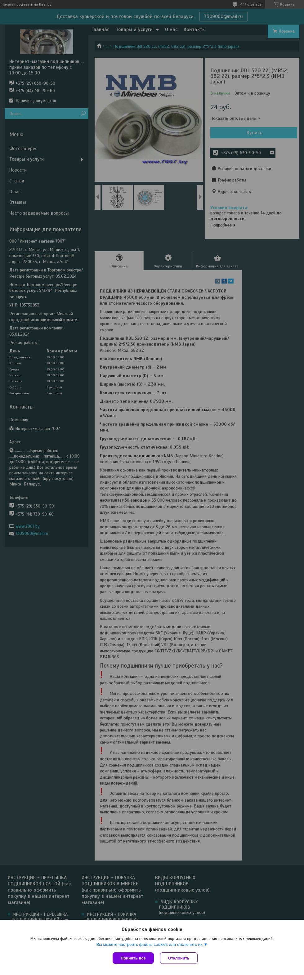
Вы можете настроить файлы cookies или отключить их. (149, 944)
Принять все (133, 958)
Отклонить (179, 958)
